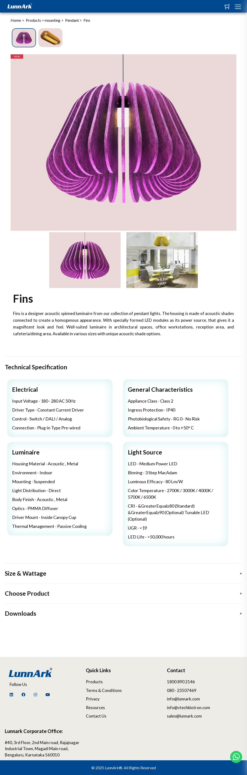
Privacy (93, 698)
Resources (95, 707)
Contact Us (96, 716)
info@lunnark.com (183, 698)
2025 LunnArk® (109, 767)
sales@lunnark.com (184, 716)
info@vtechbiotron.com (188, 707)
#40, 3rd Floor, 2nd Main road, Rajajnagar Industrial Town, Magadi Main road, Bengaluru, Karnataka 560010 (42, 748)
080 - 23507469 (181, 690)
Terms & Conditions (104, 690)
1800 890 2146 (181, 681)
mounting (52, 20)
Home (16, 20)
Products (94, 681)
